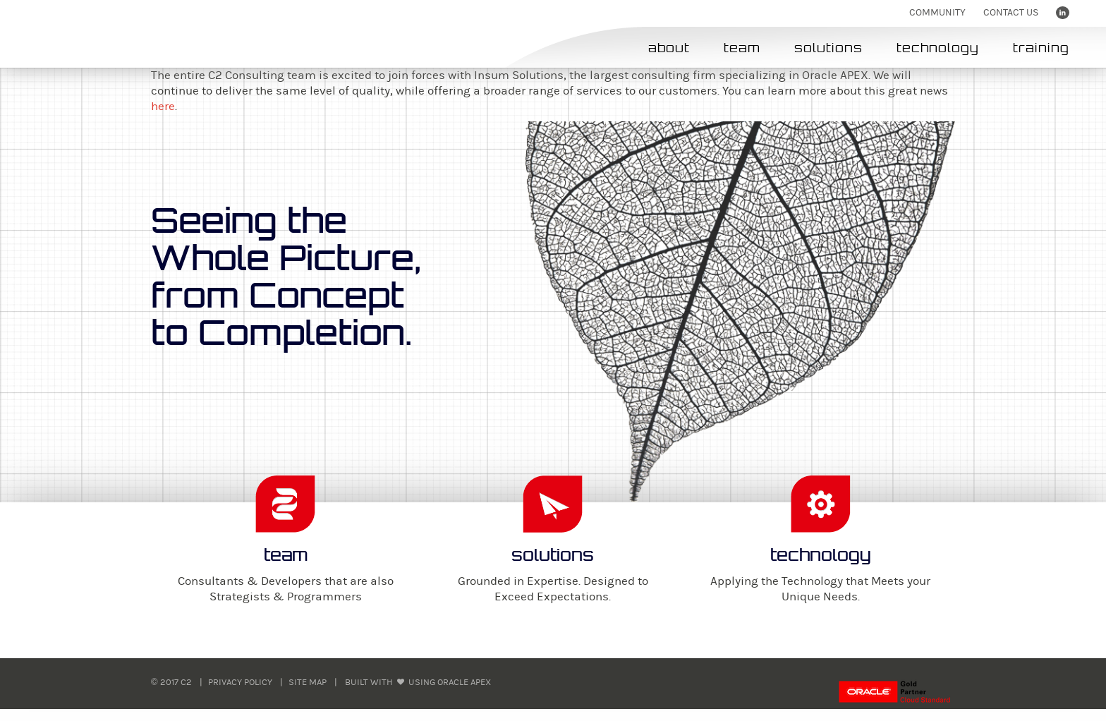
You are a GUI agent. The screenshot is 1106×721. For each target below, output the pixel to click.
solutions (828, 47)
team (742, 47)
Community (937, 12)
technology (938, 47)
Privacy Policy (240, 682)
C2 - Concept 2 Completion (112, 33)
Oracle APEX (464, 682)
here (163, 106)
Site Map (307, 682)
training (1041, 47)
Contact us (1010, 12)
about (669, 47)
